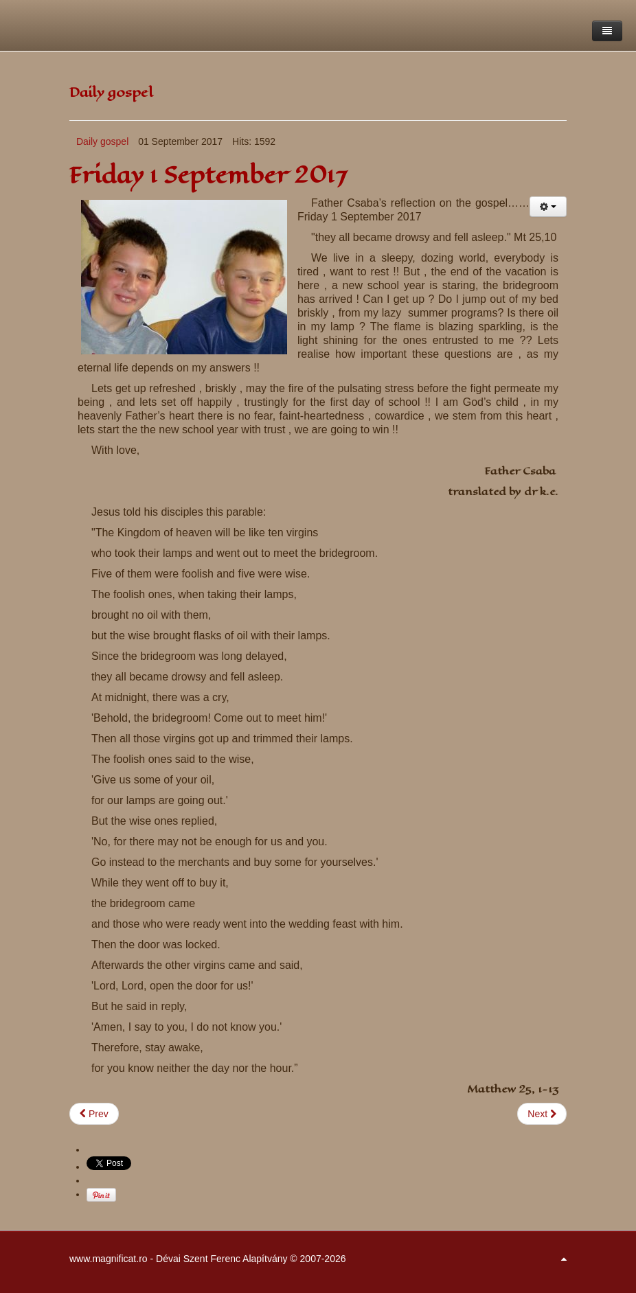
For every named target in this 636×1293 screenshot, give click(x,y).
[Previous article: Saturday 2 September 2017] (94, 1114)
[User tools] (548, 206)
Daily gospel (102, 141)
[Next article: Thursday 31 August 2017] (542, 1114)
